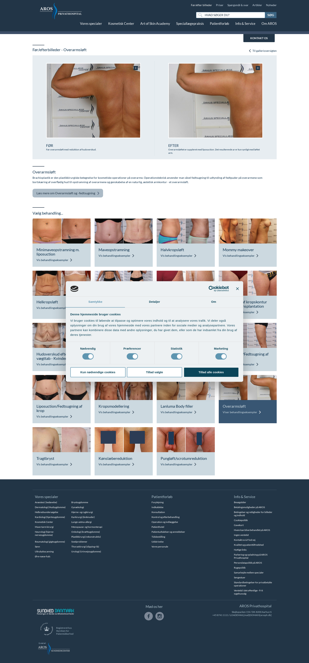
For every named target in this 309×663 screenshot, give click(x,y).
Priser (219, 5)
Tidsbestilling (158, 536)
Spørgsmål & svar (238, 5)
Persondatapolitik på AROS (248, 562)
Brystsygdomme (79, 502)
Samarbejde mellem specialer (249, 572)
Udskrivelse (158, 541)
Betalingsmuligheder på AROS (249, 507)
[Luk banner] (237, 288)
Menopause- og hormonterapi (86, 526)
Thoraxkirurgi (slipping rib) (85, 546)
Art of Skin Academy (155, 27)
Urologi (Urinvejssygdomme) (86, 551)
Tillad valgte (154, 372)
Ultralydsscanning (44, 551)
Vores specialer (91, 27)
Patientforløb (219, 27)
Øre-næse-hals (42, 556)
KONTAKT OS (259, 38)
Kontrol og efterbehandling (166, 517)
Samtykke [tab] (95, 301)
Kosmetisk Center (121, 27)
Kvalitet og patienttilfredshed (249, 544)
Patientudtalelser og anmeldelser (168, 531)
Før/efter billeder (201, 5)
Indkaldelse (157, 507)
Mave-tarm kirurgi (44, 526)
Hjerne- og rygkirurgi (82, 512)
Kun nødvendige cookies (97, 372)
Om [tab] (213, 301)
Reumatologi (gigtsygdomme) (50, 541)
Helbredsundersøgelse (46, 512)
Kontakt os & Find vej (244, 539)
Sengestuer (239, 577)
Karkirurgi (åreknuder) (83, 517)
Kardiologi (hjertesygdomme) (50, 517)
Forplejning (158, 502)
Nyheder (271, 5)
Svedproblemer (79, 541)
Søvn (37, 546)
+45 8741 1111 (220, 615)
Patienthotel (158, 526)
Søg (270, 15)
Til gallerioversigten (263, 50)
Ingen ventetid (241, 534)
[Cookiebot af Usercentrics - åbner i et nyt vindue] (211, 289)
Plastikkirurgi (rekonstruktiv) (86, 536)
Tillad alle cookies (211, 372)
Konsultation (158, 512)
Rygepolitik (240, 567)
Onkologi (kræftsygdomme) (85, 531)
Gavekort (239, 525)
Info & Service (245, 27)
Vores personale (160, 546)
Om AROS (269, 27)
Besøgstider (240, 502)
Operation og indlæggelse (165, 521)
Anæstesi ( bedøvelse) (46, 502)
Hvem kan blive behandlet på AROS (252, 530)
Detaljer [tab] (154, 301)
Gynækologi (77, 507)
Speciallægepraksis (190, 27)
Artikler (257, 5)
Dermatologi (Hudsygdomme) (50, 507)
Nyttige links (240, 549)
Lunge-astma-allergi (81, 521)
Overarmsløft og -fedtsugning (68, 193)
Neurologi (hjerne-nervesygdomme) (44, 533)
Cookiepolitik (241, 520)
